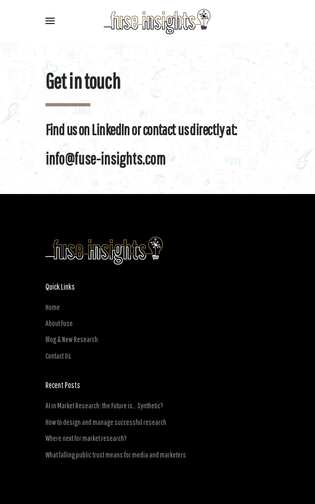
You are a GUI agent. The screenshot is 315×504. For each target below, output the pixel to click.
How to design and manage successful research (105, 422)
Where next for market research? (86, 438)
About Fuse (59, 323)
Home (52, 307)
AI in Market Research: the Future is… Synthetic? (104, 405)
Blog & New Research (71, 339)
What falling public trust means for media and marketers (115, 455)
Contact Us (58, 356)
